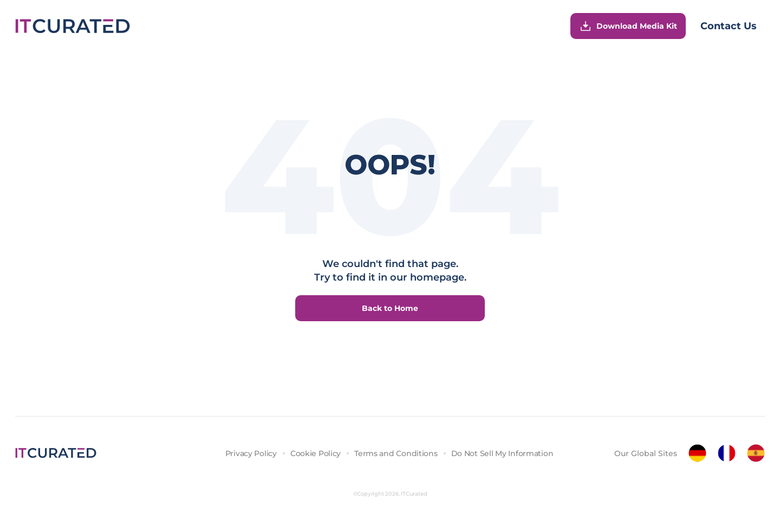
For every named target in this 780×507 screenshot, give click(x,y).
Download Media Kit (628, 26)
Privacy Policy (251, 453)
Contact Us (728, 26)
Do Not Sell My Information (502, 453)
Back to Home (390, 308)
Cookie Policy (315, 453)
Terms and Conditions (395, 453)
